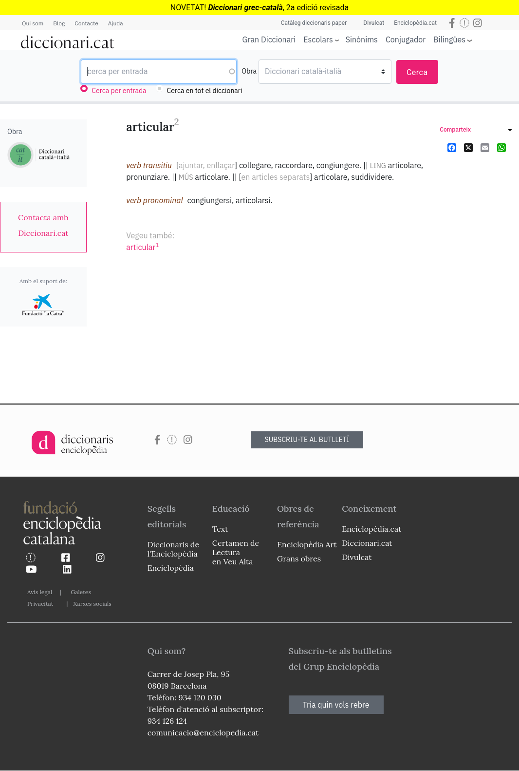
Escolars (318, 39)
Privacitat (40, 603)
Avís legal (39, 592)
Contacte (86, 23)
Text (220, 529)
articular (142, 247)
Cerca (417, 72)
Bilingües (449, 39)
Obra (249, 71)
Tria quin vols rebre (336, 705)
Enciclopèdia (171, 568)
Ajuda (115, 23)
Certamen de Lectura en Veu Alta (235, 552)
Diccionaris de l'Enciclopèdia (173, 549)
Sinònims (362, 39)
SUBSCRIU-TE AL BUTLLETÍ (307, 439)
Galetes (81, 592)
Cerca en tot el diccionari (204, 90)
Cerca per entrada (119, 90)
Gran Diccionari (269, 39)
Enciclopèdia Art (307, 544)
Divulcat (373, 22)
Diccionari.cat (367, 543)
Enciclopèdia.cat (415, 22)
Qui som (32, 23)
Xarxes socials (92, 603)
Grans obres (299, 558)
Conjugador (406, 39)
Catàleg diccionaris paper (314, 22)
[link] (43, 225)
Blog (59, 23)
